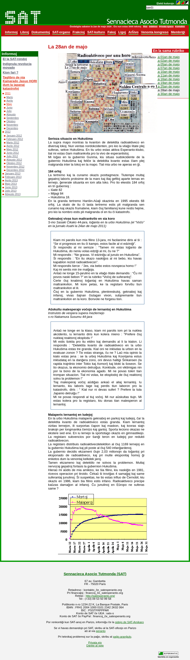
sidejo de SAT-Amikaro (129, 622)
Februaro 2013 (13, 177)
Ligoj (122, 32)
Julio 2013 (11, 190)
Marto (9, 97)
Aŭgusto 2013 (12, 194)
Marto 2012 (12, 142)
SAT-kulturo (96, 32)
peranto (101, 630)
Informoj (11, 32)
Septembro (12, 118)
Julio (9, 111)
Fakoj (112, 32)
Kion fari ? (10, 72)
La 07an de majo (168, 68)
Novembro (12, 124)
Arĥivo (134, 32)
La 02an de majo (168, 60)
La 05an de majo (168, 64)
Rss (145, 26)
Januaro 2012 (14, 135)
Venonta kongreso (155, 32)
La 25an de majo (168, 86)
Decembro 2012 (15, 170)
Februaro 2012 (14, 139)
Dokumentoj (41, 32)
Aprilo (9, 100)
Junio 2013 (11, 187)
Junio (9, 107)
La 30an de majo (168, 94)
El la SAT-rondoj (15, 59)
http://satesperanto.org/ (100, 595)
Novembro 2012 (15, 166)
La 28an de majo (168, 90)
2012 (8, 131)
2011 (8, 93)
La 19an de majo (168, 83)
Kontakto (180, 26)
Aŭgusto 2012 (14, 159)
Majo (9, 104)
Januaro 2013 (12, 173)
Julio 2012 (12, 156)
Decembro (12, 128)
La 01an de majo (168, 57)
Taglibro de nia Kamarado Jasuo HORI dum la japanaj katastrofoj (20, 83)
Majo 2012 (12, 149)
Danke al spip (95, 645)
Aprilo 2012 (12, 146)
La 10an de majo (168, 72)
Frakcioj (79, 32)
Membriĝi (178, 32)
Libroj (24, 32)
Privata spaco (166, 26)
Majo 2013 (11, 184)
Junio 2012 (12, 153)
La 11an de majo (168, 75)
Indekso (153, 26)
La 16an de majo (168, 79)
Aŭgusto (11, 114)
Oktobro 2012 (14, 163)
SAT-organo (61, 32)
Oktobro (10, 121)
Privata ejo (95, 642)
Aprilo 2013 (11, 180)
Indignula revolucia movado (17, 65)
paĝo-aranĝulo (122, 636)
